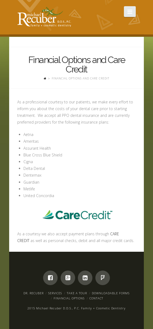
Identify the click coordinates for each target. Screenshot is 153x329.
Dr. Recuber (33, 293)
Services (55, 293)
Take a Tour (77, 293)
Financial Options (69, 298)
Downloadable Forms (111, 293)
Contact (96, 298)
